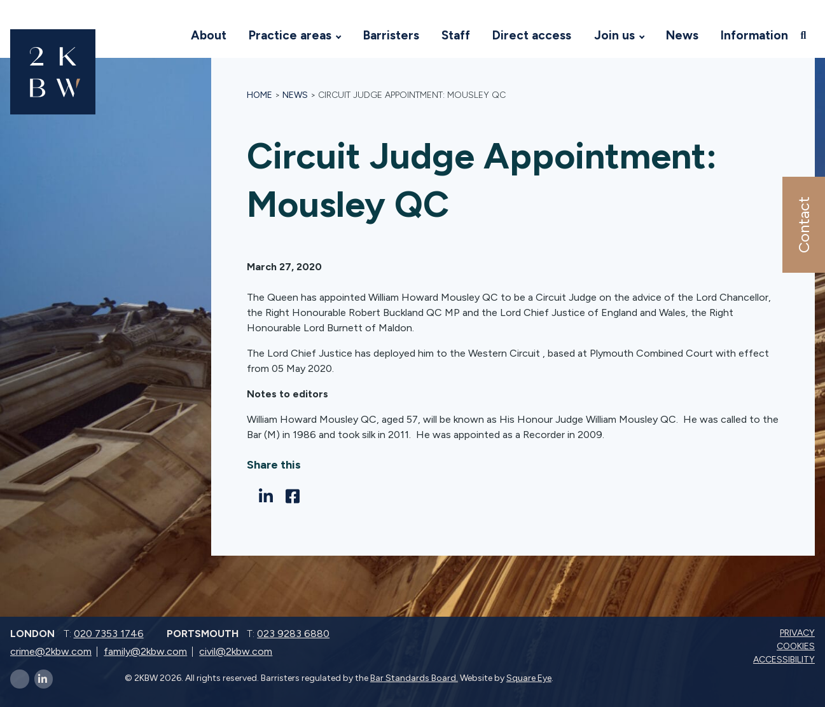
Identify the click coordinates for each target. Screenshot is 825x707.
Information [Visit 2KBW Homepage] (754, 35)
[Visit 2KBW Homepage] (167, 36)
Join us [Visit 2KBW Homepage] (614, 35)
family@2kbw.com (145, 651)
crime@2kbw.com (51, 651)
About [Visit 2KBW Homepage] (208, 35)
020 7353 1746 (109, 634)
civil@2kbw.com (235, 651)
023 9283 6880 (293, 634)
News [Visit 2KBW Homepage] (682, 35)
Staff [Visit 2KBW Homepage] (455, 35)
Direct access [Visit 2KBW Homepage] (531, 35)
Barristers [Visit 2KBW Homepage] (391, 35)
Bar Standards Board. (414, 678)
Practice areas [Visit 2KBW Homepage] (290, 35)
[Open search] (804, 35)
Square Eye (528, 678)
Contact (803, 224)
